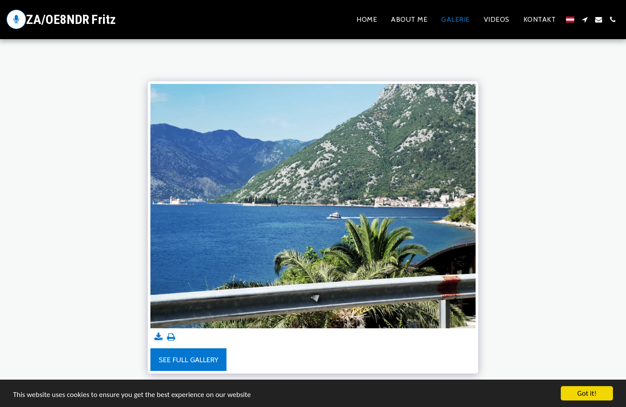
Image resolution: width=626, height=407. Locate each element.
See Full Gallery (188, 359)
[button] (584, 19)
